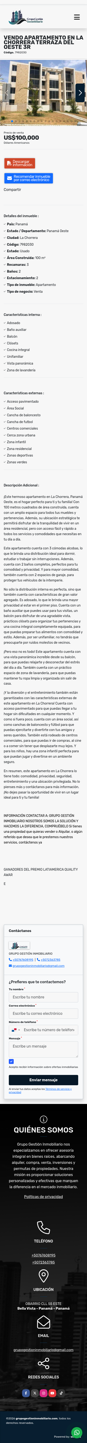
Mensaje (15, 1038)
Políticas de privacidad (43, 1197)
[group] (43, 93)
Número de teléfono (23, 1022)
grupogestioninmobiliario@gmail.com (38, 966)
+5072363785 (51, 959)
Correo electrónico (22, 1006)
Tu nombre (17, 989)
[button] (12, 121)
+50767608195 (23, 959)
